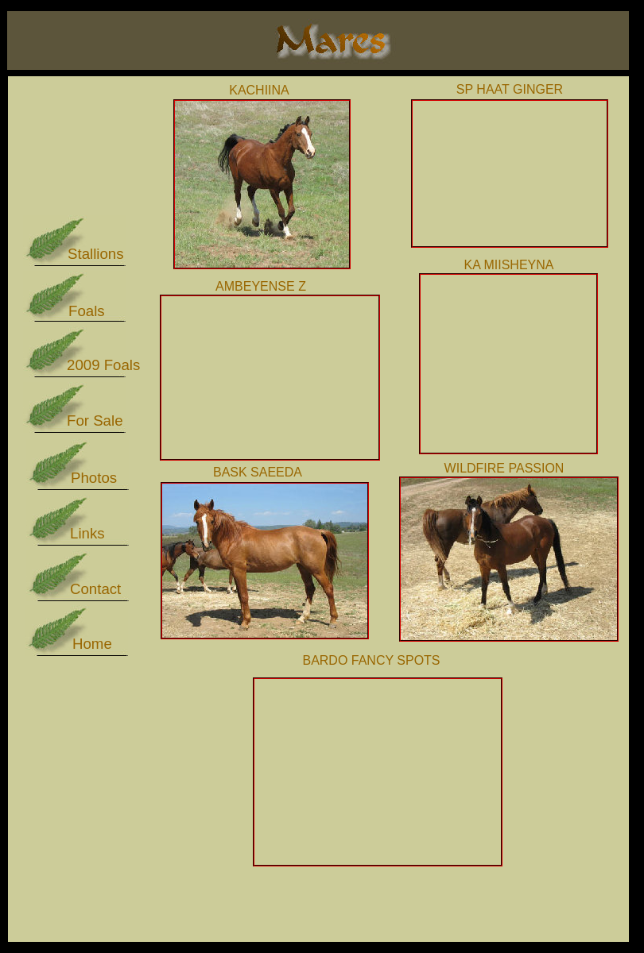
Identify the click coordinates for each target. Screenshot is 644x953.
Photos (94, 477)
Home (92, 643)
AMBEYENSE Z (260, 286)
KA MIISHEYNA (509, 265)
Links (87, 533)
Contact (95, 589)
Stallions (96, 253)
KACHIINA (259, 90)
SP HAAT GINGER (509, 89)
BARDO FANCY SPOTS (371, 660)
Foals (86, 311)
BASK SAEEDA (257, 472)
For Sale (95, 420)
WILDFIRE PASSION (504, 468)
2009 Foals (103, 365)
